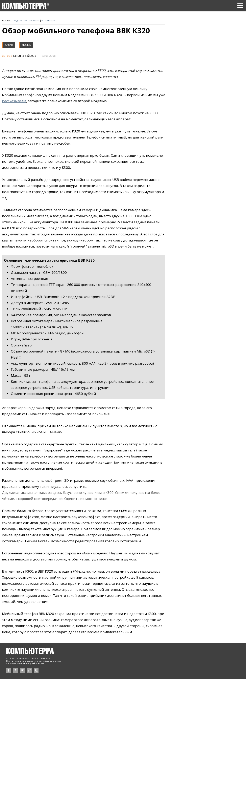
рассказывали (14, 101)
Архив (9, 45)
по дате (17, 20)
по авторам (48, 20)
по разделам (31, 20)
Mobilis (26, 45)
